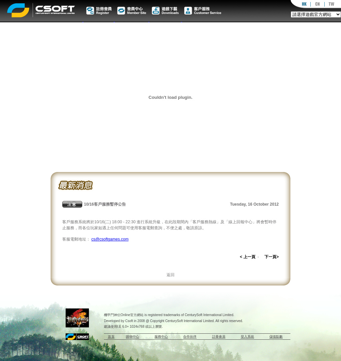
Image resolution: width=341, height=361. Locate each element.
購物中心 (132, 336)
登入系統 (247, 336)
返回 (170, 274)
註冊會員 (218, 336)
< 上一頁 (247, 257)
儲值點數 (276, 336)
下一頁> (271, 257)
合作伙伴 (189, 336)
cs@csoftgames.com (110, 239)
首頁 (111, 336)
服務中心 (161, 336)
